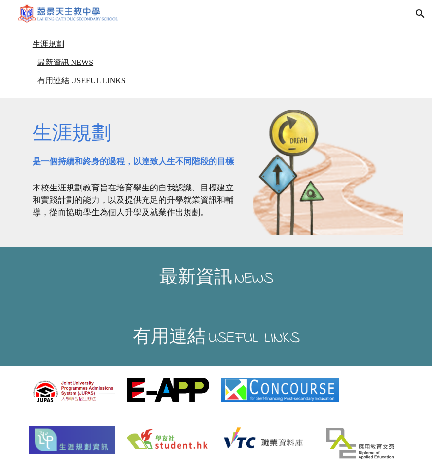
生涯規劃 (48, 44)
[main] (136, 142)
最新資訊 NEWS (65, 62)
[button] (420, 14)
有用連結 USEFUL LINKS (81, 80)
